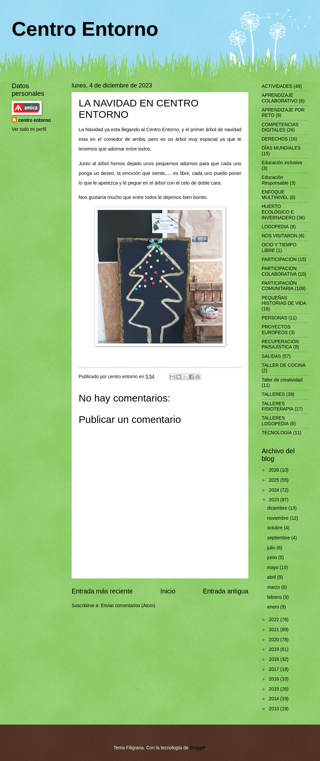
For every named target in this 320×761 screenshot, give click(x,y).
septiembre (279, 537)
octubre (275, 527)
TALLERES (273, 394)
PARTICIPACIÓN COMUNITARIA (279, 286)
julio (272, 547)
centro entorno (34, 120)
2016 (274, 679)
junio (272, 557)
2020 (274, 639)
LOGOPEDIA (275, 226)
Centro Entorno (85, 29)
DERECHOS (275, 139)
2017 (274, 669)
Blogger (197, 747)
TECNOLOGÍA (277, 432)
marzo (274, 587)
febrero (275, 597)
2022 (274, 619)
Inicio (167, 591)
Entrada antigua (225, 591)
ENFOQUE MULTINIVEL (275, 195)
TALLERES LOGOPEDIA (275, 421)
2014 (274, 698)
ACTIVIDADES (277, 86)
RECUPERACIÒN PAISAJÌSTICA (280, 344)
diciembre (278, 508)
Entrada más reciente (102, 591)
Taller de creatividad (282, 380)
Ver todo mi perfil (29, 129)
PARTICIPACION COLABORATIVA (279, 271)
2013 (274, 708)
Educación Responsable (275, 180)
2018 (274, 659)
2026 (274, 470)
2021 (274, 629)
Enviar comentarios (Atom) (128, 605)
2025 (274, 480)
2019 (274, 649)
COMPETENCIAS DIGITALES (280, 127)
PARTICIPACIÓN (279, 259)
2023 (274, 499)
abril (272, 577)
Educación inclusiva (282, 162)
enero (273, 606)
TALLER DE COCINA (284, 365)
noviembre (278, 518)
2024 (274, 490)
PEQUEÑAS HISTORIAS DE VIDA (284, 300)
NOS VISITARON (279, 235)
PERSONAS (274, 317)
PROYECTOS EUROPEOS (276, 329)
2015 (274, 689)
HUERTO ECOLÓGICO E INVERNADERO (278, 212)
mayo (273, 567)
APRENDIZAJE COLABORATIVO (280, 98)
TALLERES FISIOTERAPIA (277, 406)
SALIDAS (271, 356)
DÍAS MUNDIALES (281, 148)
